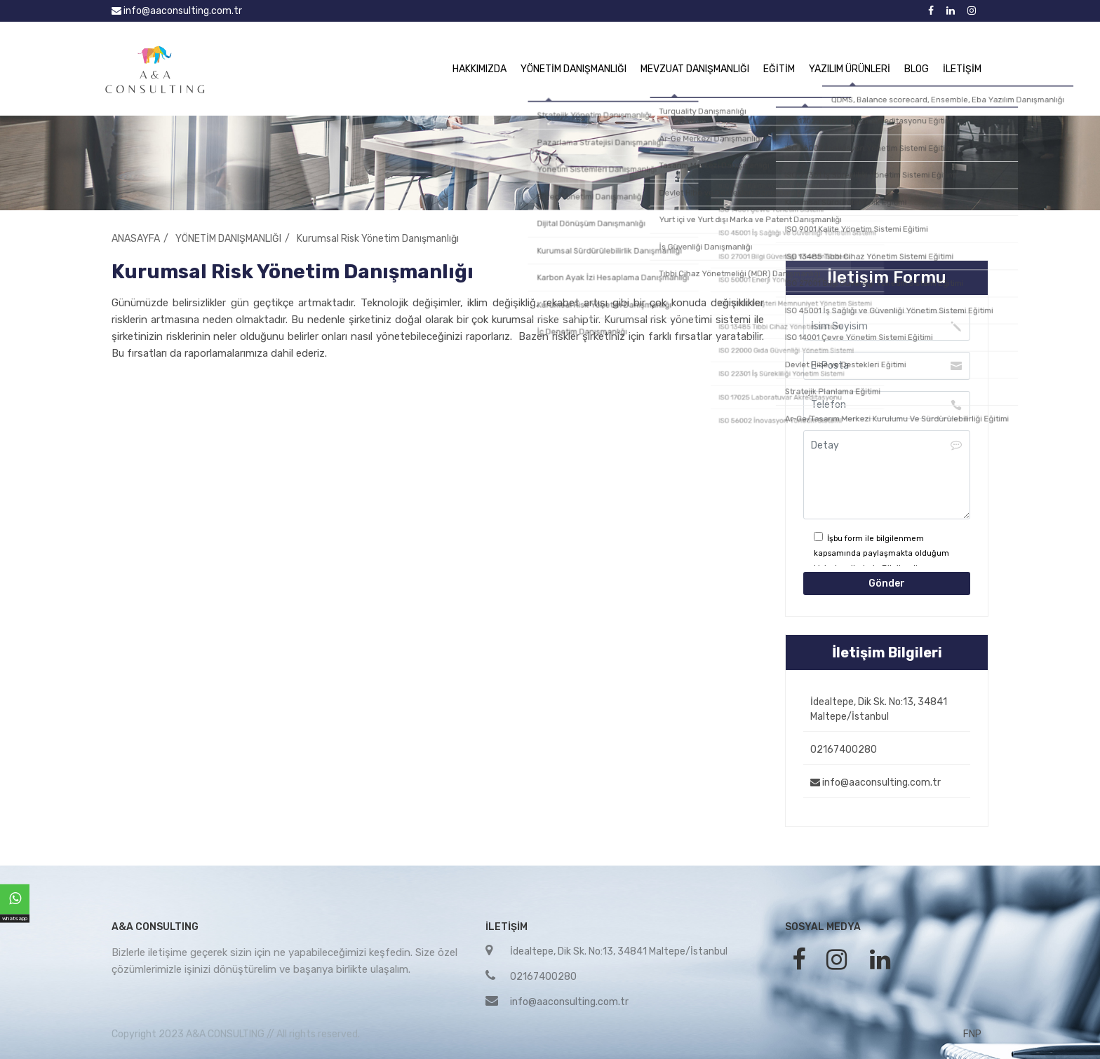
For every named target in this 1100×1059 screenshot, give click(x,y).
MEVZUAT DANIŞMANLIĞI (694, 69)
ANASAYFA (136, 239)
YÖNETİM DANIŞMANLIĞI (573, 69)
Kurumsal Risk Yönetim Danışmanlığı (378, 239)
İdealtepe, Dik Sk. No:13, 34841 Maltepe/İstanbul (878, 709)
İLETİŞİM (962, 69)
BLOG (916, 69)
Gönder (886, 583)
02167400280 (843, 750)
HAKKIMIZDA (479, 69)
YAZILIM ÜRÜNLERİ (849, 69)
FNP (972, 1034)
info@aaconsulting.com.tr (177, 11)
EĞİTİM (779, 69)
